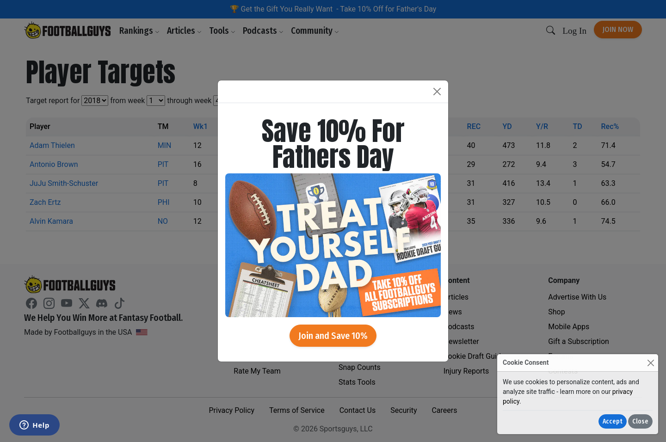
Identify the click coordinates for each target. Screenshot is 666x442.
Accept (613, 421)
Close (640, 421)
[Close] (650, 363)
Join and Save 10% (333, 335)
